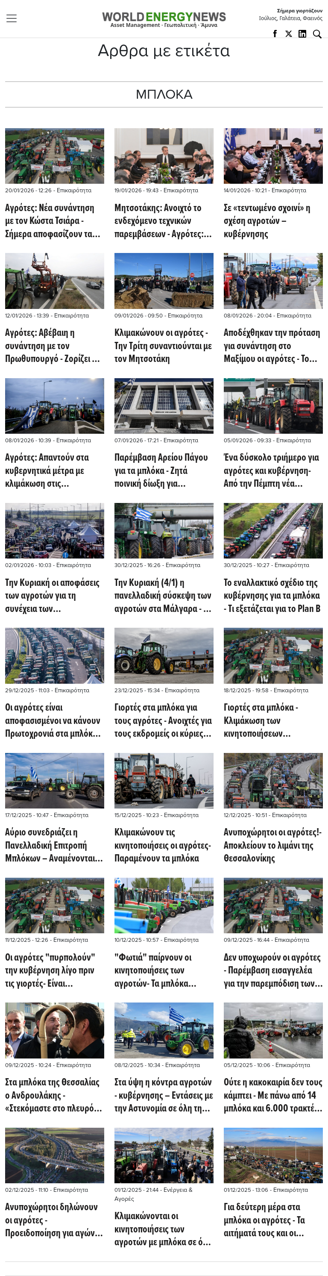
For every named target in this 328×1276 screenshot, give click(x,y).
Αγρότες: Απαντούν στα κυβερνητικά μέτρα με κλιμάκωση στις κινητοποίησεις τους (47, 471)
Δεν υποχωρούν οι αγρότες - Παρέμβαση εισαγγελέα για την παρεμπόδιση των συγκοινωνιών (272, 971)
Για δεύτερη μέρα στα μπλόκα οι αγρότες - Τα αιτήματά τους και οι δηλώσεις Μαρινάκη (264, 1220)
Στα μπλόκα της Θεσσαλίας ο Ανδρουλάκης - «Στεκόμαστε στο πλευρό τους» (52, 1095)
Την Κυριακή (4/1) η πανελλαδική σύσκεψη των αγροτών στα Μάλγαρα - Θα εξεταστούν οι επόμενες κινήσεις (163, 596)
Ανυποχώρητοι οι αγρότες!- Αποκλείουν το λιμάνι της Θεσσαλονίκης (273, 845)
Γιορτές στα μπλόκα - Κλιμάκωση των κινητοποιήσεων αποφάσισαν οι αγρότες (266, 721)
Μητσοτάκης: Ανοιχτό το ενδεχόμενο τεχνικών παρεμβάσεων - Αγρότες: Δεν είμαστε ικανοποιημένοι (159, 221)
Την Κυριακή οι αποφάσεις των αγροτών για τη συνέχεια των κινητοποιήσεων (52, 596)
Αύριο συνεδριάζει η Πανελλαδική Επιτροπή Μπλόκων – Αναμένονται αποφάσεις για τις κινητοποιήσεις (50, 845)
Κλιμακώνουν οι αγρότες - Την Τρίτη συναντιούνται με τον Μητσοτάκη (163, 346)
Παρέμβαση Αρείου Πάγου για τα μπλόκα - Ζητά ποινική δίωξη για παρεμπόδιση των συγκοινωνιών (161, 471)
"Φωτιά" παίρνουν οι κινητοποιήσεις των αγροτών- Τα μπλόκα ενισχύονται (152, 971)
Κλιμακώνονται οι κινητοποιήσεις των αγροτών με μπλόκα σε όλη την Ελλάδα (163, 1229)
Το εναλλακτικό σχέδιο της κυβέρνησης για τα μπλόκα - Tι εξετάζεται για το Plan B (272, 596)
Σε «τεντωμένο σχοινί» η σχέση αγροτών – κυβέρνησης (267, 221)
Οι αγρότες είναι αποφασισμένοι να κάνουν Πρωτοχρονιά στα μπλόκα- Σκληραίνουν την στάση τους (52, 721)
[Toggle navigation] (14, 18)
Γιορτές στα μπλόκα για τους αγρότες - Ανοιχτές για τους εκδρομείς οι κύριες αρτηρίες (163, 721)
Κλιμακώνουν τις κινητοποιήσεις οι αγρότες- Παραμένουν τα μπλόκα (162, 845)
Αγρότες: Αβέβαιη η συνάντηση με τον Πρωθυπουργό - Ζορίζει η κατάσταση (51, 346)
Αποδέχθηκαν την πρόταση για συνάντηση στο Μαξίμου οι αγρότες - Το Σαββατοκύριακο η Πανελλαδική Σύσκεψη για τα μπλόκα (272, 346)
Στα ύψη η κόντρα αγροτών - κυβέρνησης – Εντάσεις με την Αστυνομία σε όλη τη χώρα (163, 1095)
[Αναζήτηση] (317, 34)
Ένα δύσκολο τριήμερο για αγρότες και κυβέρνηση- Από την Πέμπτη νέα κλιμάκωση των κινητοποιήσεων (271, 471)
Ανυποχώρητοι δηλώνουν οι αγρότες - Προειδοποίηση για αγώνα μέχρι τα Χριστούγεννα (52, 1220)
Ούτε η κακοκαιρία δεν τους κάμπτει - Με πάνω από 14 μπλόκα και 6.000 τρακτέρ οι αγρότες (273, 1095)
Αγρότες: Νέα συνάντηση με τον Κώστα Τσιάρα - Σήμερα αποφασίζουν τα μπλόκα (49, 221)
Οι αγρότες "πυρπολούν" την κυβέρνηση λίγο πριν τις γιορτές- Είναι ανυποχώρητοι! (50, 971)
